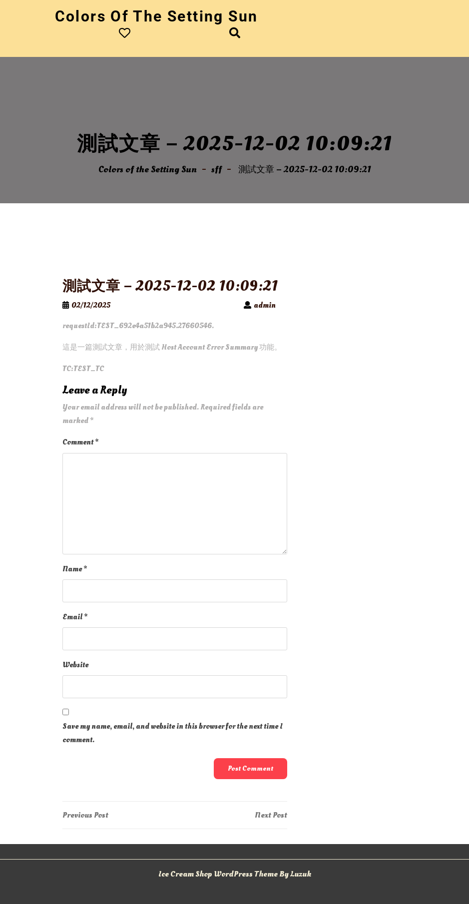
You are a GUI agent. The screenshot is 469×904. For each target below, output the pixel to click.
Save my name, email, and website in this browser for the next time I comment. (172, 733)
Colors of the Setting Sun (156, 16)
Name (74, 569)
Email (74, 617)
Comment (80, 442)
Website (75, 665)
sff (216, 169)
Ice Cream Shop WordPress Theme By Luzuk (234, 874)
